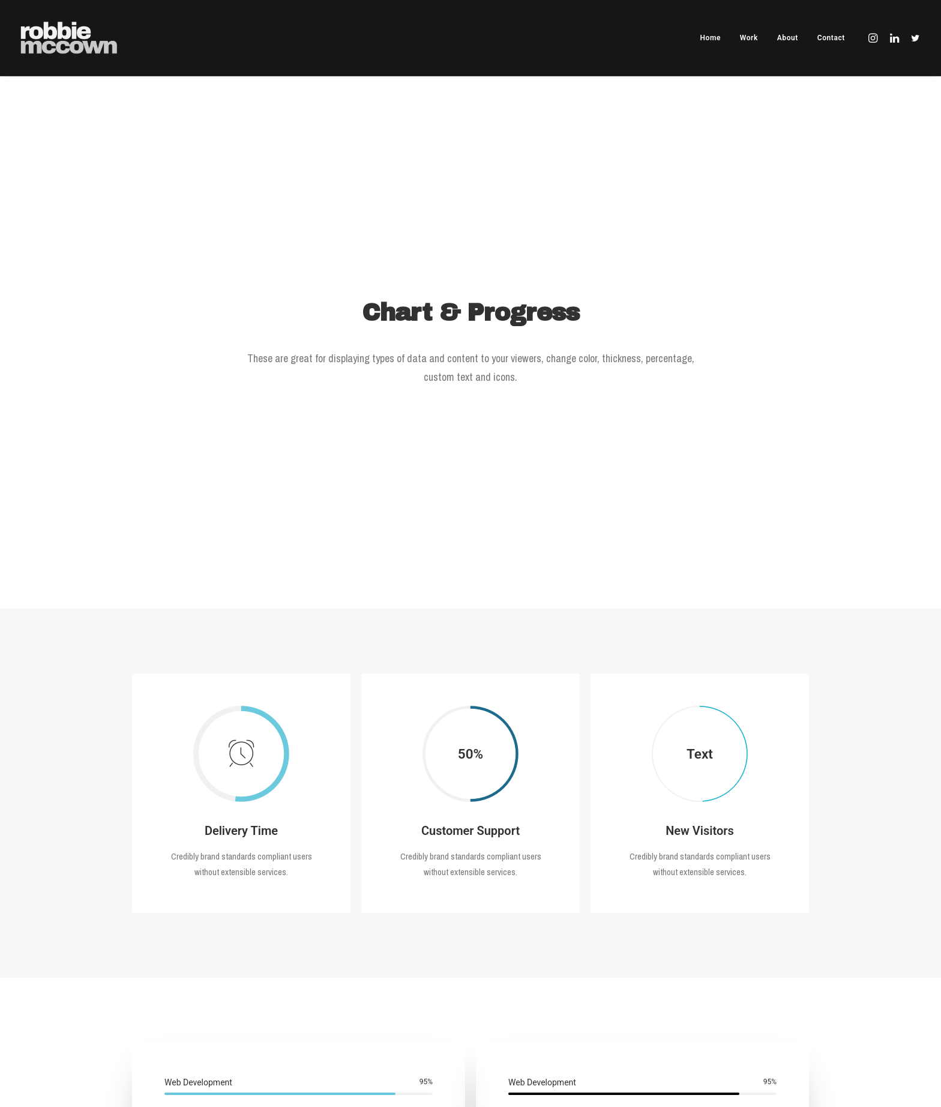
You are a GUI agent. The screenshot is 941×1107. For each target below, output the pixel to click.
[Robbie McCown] (69, 38)
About (787, 38)
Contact (831, 38)
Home (710, 38)
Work (749, 38)
